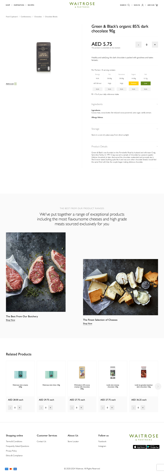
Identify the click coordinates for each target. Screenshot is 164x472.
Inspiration (19, 5)
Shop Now (10, 320)
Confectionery (26, 17)
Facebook (102, 441)
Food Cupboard (12, 17)
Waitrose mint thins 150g (51, 385)
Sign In (138, 5)
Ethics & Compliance (14, 455)
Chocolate (38, 17)
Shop (8, 5)
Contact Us (41, 441)
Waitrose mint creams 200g (20, 386)
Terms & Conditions (14, 441)
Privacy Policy (11, 451)
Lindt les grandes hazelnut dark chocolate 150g (144, 386)
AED (153, 5)
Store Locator (73, 441)
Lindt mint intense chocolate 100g (113, 386)
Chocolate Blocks (51, 17)
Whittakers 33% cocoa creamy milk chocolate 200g (82, 387)
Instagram (102, 446)
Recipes (31, 5)
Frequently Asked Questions (17, 446)
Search (125, 5)
